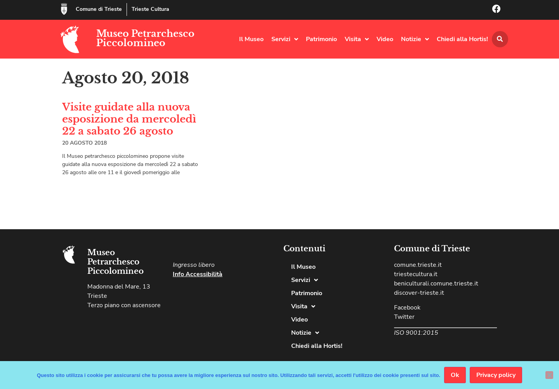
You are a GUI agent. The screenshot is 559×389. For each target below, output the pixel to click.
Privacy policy (496, 375)
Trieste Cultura (150, 9)
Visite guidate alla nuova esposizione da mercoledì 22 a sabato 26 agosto (129, 119)
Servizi (284, 39)
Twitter (404, 317)
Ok (455, 375)
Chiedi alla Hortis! (462, 39)
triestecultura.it (415, 274)
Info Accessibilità (197, 274)
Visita (357, 39)
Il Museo (251, 39)
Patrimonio (321, 39)
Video (385, 39)
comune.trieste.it (418, 265)
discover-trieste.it (419, 293)
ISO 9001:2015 (416, 332)
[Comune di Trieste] (64, 9)
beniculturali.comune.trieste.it (436, 283)
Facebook (407, 307)
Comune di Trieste (99, 9)
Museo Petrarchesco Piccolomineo (145, 38)
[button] (500, 39)
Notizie (415, 39)
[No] (549, 375)
